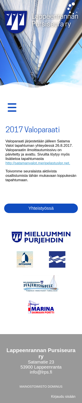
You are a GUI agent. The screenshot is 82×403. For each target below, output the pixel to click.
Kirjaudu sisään (63, 396)
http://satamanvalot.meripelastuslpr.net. (37, 163)
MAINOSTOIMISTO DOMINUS (40, 386)
